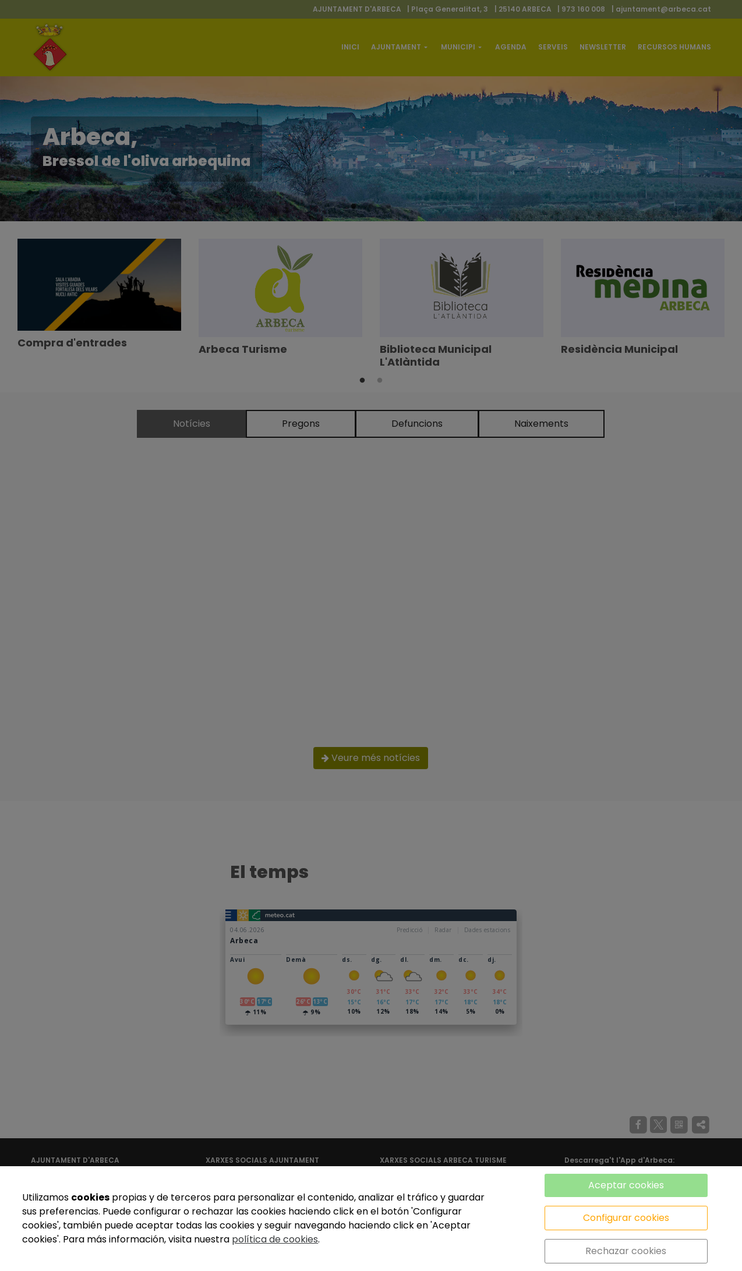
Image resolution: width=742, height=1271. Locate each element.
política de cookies (275, 1239)
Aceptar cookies (626, 1185)
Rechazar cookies (625, 1251)
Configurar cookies (626, 1217)
